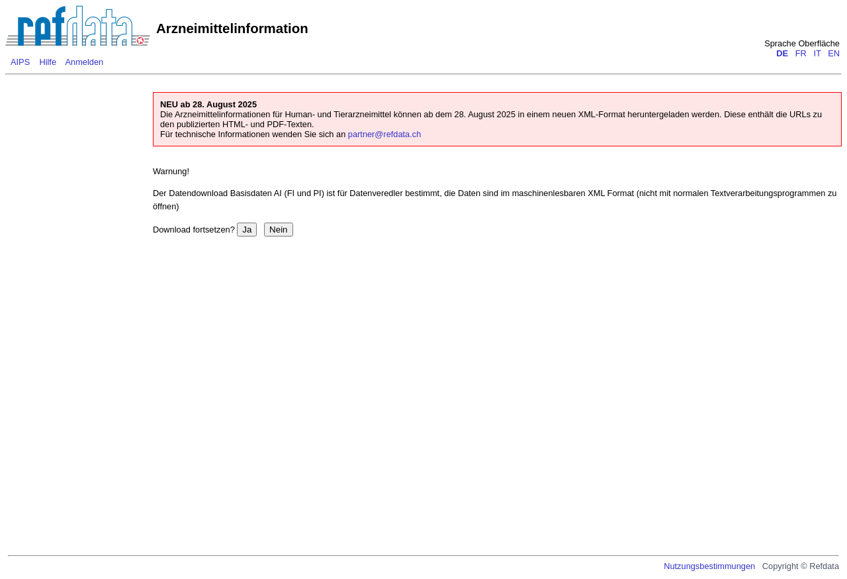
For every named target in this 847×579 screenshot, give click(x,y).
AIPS (20, 62)
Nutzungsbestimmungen (709, 566)
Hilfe (47, 62)
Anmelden (85, 62)
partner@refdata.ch (384, 134)
